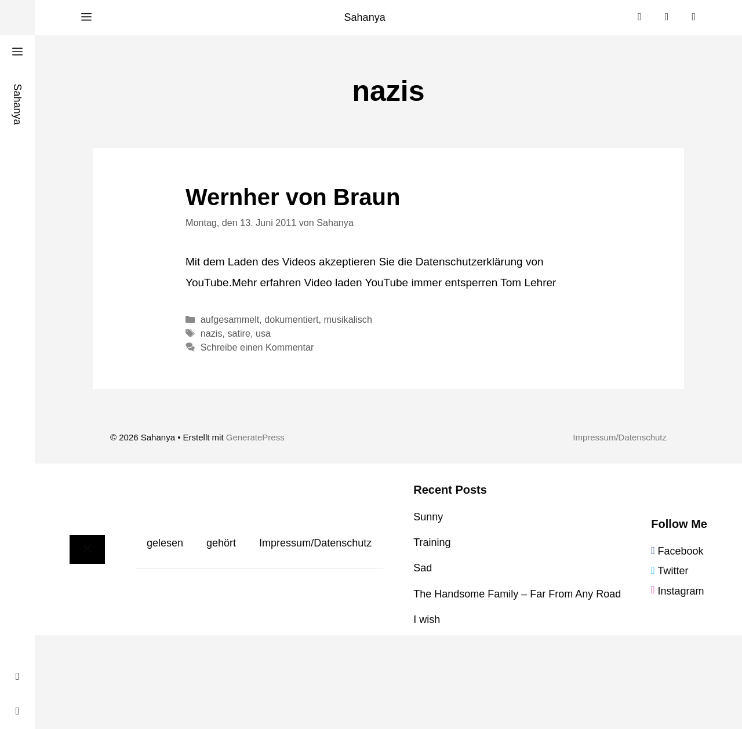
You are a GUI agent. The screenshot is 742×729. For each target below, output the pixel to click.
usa (263, 333)
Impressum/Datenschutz (620, 437)
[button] (86, 17)
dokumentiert (291, 319)
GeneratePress (255, 437)
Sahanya (364, 17)
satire (239, 333)
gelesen (165, 543)
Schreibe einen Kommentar (257, 347)
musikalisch (348, 319)
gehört (221, 543)
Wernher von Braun (293, 197)
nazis (212, 333)
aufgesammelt (230, 319)
